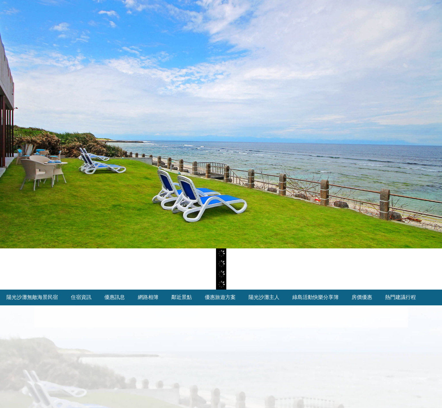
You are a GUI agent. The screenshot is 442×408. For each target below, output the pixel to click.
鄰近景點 (181, 297)
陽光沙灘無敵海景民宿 (32, 297)
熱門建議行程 (400, 297)
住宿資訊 (81, 297)
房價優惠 (362, 297)
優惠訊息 (114, 297)
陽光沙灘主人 (264, 297)
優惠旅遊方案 (220, 297)
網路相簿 (148, 297)
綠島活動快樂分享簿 (315, 297)
